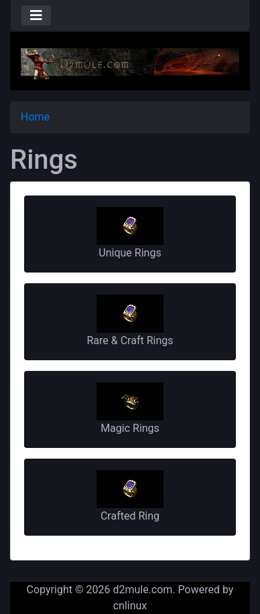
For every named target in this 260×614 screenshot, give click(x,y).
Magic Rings (130, 408)
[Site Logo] (130, 63)
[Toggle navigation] (36, 15)
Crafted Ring (130, 496)
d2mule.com (142, 589)
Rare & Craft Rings (129, 321)
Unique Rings (130, 233)
